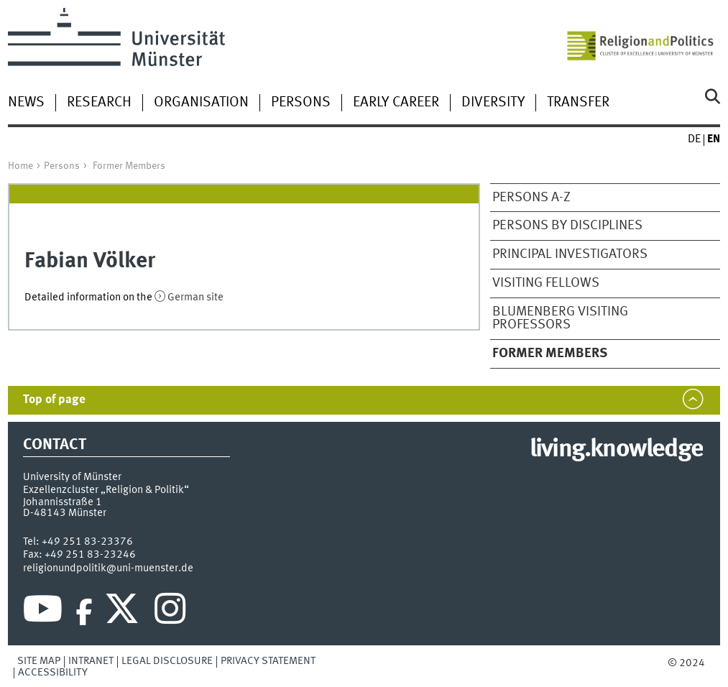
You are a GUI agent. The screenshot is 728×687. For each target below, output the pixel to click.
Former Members (129, 166)
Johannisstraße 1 (62, 502)
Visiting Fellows (545, 283)
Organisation (201, 103)
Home (20, 166)
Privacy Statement (268, 661)
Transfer (578, 103)
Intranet (91, 661)
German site (195, 297)
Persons (301, 103)
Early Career (396, 103)
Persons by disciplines (567, 225)
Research (99, 103)
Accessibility (53, 672)
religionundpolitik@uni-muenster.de (108, 568)
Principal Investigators (570, 254)
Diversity (493, 103)
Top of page (54, 400)
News (26, 103)
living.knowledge (616, 450)
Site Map (38, 661)
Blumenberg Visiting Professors (560, 318)
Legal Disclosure (167, 661)
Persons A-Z (531, 197)
